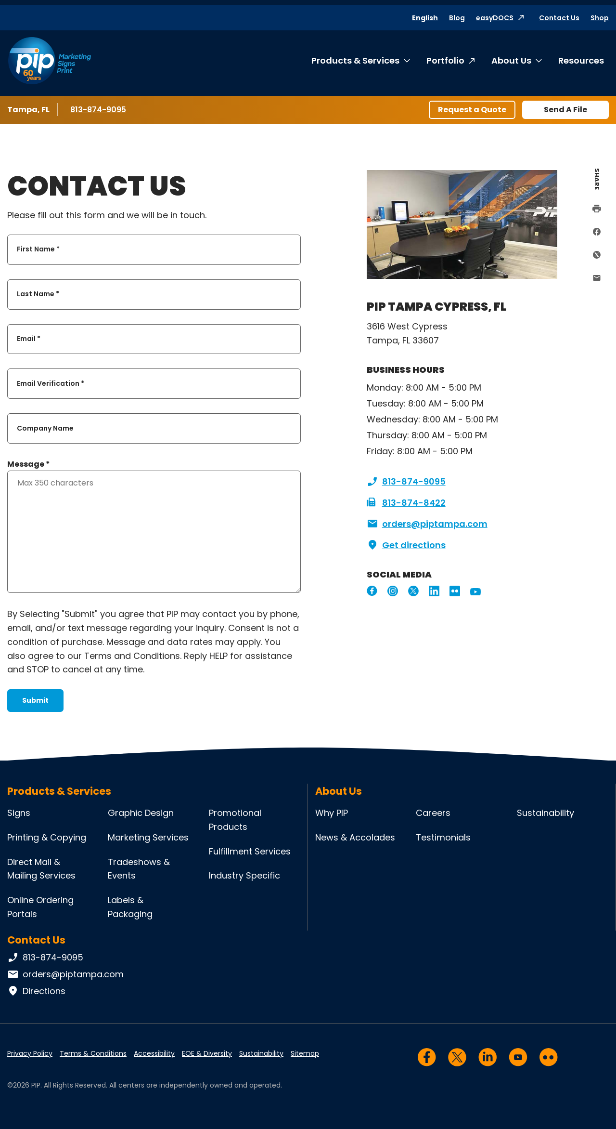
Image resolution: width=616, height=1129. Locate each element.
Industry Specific (244, 875)
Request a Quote (472, 109)
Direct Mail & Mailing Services (41, 869)
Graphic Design (141, 813)
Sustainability (545, 813)
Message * (28, 464)
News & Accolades (355, 837)
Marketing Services (148, 837)
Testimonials (443, 837)
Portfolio (445, 60)
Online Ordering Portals (40, 907)
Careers (433, 813)
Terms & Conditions (93, 1053)
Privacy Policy (29, 1053)
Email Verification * (50, 383)
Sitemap (305, 1053)
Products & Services (355, 60)
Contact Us (559, 18)
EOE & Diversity (207, 1053)
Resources (581, 60)
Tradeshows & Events (139, 869)
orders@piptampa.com (427, 524)
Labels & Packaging (130, 907)
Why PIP (331, 813)
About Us (511, 60)
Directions (36, 991)
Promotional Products (235, 820)
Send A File (565, 109)
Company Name (45, 428)
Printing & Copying (46, 837)
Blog (457, 18)
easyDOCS (494, 18)
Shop (599, 18)
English (425, 18)
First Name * (38, 249)
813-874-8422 (406, 503)
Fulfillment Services (250, 851)
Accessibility (154, 1053)
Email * (28, 338)
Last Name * (38, 294)
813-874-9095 (99, 109)
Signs (18, 813)
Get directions (406, 545)
